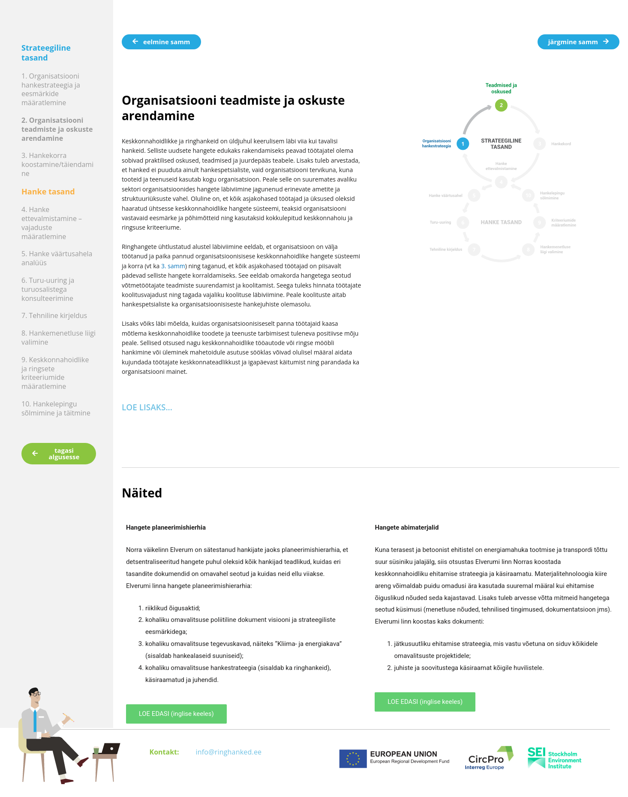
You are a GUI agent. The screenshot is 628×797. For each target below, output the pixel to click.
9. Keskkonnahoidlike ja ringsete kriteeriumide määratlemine (55, 373)
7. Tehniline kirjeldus (54, 315)
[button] (242, 407)
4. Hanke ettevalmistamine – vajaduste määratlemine (51, 223)
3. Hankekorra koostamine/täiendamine (57, 164)
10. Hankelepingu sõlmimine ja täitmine (55, 408)
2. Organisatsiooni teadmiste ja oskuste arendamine (57, 129)
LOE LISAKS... (147, 407)
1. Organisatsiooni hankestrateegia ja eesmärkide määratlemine (50, 89)
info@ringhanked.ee (229, 752)
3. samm (173, 266)
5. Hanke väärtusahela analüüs (57, 258)
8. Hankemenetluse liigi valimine (58, 337)
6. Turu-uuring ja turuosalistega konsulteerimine (47, 289)
